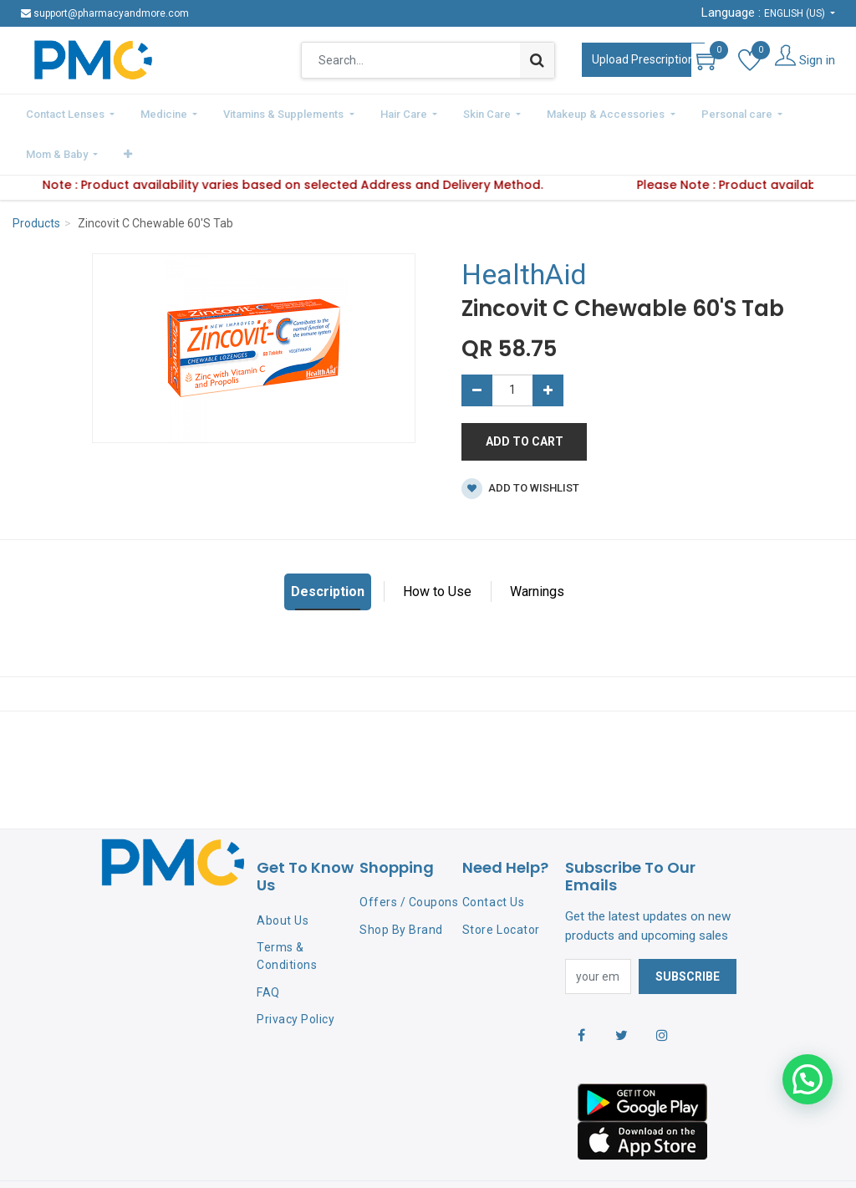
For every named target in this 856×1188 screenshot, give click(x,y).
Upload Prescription (643, 59)
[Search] (537, 60)
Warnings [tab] (537, 546)
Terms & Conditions (287, 910)
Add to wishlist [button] (520, 443)
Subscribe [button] (687, 931)
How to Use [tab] (437, 546)
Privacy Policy (295, 975)
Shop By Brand (401, 885)
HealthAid (524, 230)
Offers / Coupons (408, 857)
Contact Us (493, 857)
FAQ (268, 947)
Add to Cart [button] (524, 396)
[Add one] (547, 345)
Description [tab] (327, 546)
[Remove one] (476, 345)
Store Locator (501, 885)
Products (36, 179)
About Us (282, 876)
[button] (805, 112)
